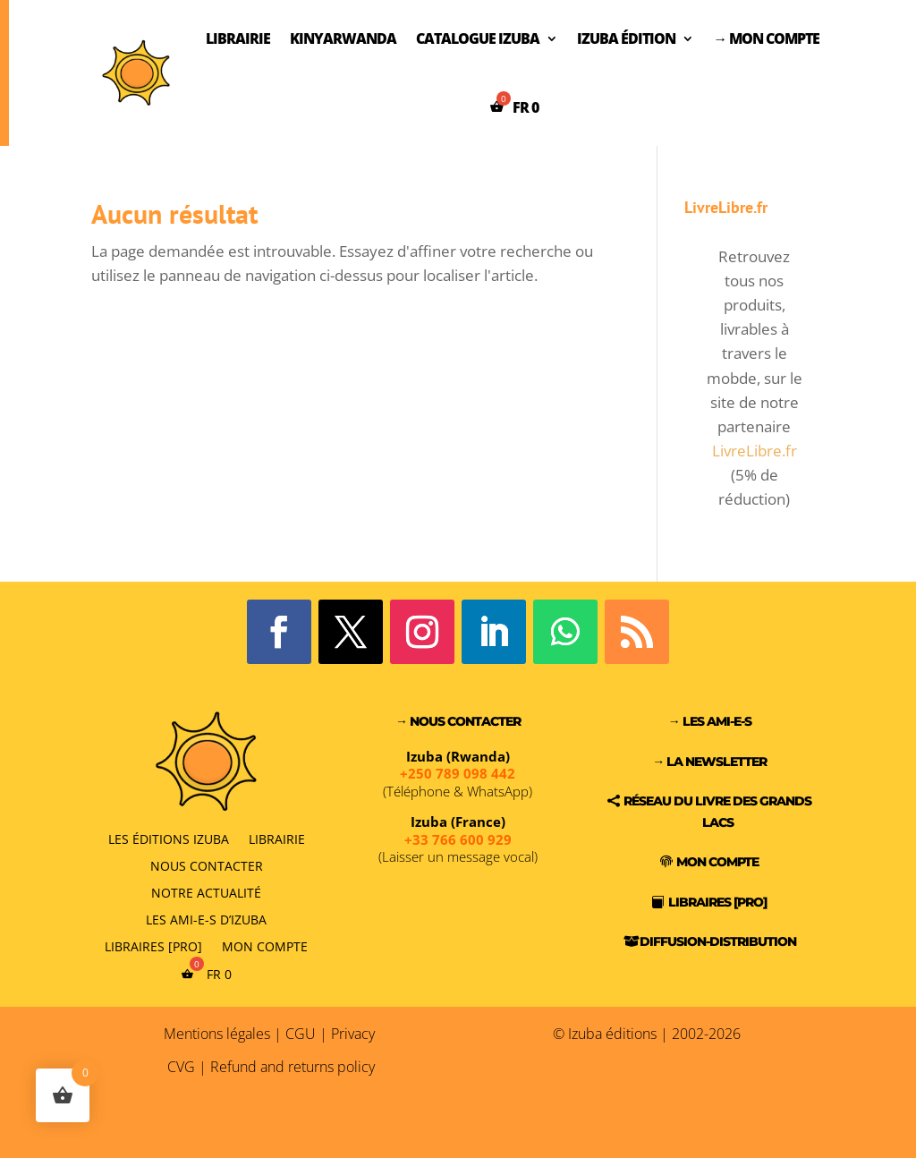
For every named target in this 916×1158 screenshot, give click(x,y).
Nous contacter (206, 865)
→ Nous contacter (458, 721)
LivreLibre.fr (754, 450)
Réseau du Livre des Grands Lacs (717, 811)
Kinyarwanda (343, 38)
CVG (181, 1067)
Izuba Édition (626, 38)
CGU (300, 1033)
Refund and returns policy (292, 1067)
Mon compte (265, 945)
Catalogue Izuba (477, 38)
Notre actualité (206, 891)
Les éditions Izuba (168, 838)
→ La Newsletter (709, 762)
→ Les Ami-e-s (709, 721)
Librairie (238, 38)
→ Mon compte (766, 38)
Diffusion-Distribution (718, 941)
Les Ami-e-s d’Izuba (206, 918)
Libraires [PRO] (153, 945)
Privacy (353, 1033)
